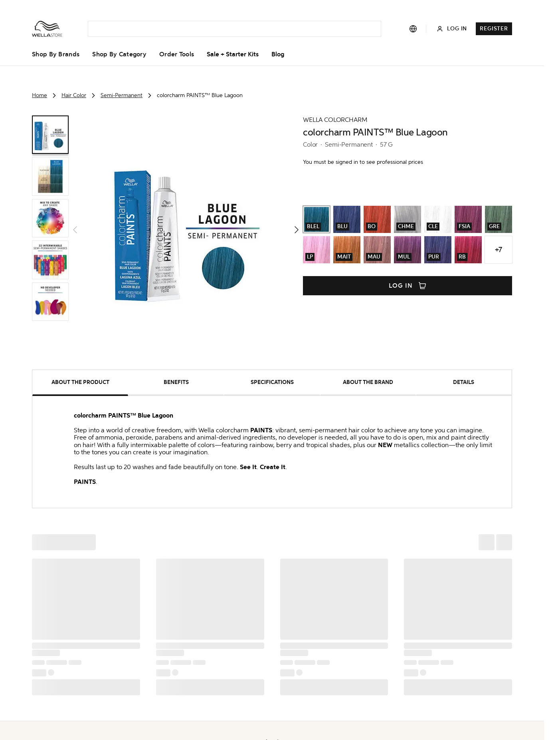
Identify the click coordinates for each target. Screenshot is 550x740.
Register (494, 28)
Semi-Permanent (121, 95)
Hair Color (73, 95)
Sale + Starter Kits (233, 54)
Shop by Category (119, 54)
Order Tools (176, 54)
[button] (186, 230)
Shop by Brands (55, 54)
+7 (498, 249)
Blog (277, 54)
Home (39, 95)
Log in (407, 286)
